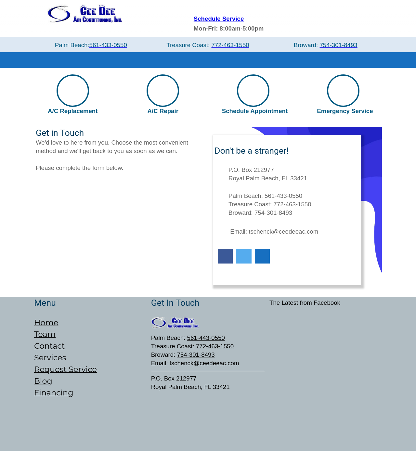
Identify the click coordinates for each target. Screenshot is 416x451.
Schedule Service (219, 18)
